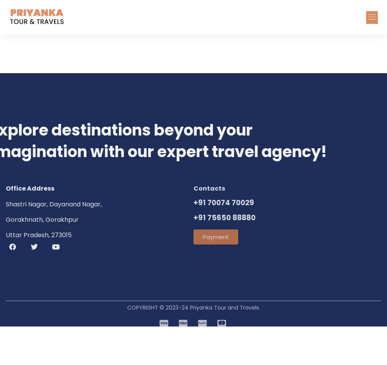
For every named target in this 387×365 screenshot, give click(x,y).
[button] (372, 17)
